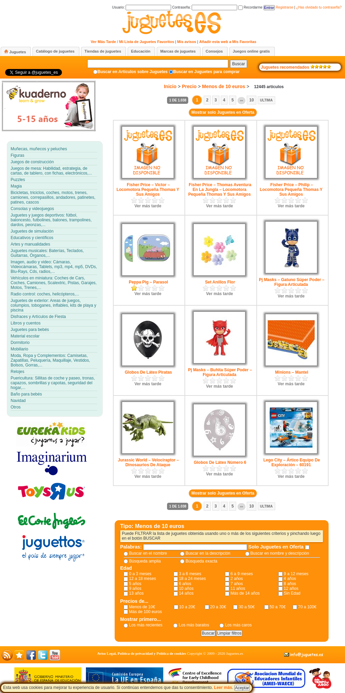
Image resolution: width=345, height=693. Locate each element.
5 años (135, 583)
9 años (135, 588)
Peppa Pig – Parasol (148, 282)
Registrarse (284, 7)
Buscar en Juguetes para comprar (206, 71)
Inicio (170, 86)
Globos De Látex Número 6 (220, 462)
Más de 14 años (244, 593)
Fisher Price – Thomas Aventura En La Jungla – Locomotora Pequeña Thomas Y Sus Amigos (219, 189)
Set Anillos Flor (220, 282)
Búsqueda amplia (145, 561)
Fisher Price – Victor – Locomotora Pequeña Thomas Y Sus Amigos (147, 189)
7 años (236, 583)
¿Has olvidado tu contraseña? (319, 7)
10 (251, 100)
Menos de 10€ (142, 607)
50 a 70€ (278, 607)
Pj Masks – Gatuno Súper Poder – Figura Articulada (291, 282)
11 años (237, 588)
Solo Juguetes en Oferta (276, 547)
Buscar (238, 63)
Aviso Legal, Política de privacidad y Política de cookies (141, 653)
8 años (290, 583)
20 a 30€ (218, 607)
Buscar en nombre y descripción (280, 553)
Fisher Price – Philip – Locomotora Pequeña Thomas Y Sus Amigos (291, 189)
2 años (236, 578)
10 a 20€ (187, 607)
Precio (189, 86)
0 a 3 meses (140, 573)
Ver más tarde (148, 206)
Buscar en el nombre (148, 553)
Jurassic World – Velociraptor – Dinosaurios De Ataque (148, 462)
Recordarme (250, 7)
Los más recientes (145, 625)
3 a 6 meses (190, 573)
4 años (290, 578)
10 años (186, 588)
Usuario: (141, 7)
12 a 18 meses (142, 578)
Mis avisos (186, 42)
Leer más (223, 687)
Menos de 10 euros (223, 86)
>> (241, 100)
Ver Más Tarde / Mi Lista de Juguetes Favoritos (132, 42)
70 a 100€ (307, 607)
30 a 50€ (247, 607)
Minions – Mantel (291, 372)
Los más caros (238, 625)
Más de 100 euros (145, 611)
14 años (186, 593)
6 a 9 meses (241, 573)
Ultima (266, 100)
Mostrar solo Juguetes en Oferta (222, 112)
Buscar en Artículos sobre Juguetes (133, 71)
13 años (136, 593)
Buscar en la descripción (208, 553)
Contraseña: (204, 7)
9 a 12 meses (296, 573)
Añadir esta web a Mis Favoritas (227, 42)
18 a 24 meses (192, 578)
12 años (291, 588)
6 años (185, 583)
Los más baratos (194, 625)
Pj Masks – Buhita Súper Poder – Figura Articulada (220, 372)
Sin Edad (292, 593)
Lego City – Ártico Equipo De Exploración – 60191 (291, 462)
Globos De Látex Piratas (148, 372)
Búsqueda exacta (201, 561)
